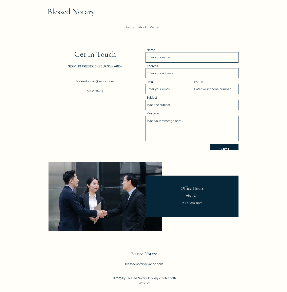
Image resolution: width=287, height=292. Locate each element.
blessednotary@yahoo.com (95, 81)
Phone (198, 81)
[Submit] (224, 149)
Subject (152, 97)
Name (151, 50)
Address (152, 66)
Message (153, 113)
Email (150, 81)
